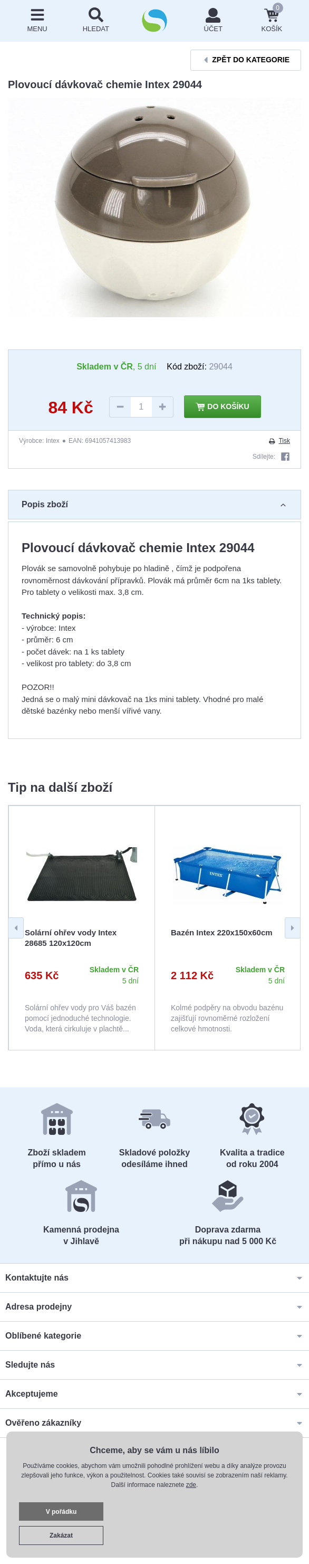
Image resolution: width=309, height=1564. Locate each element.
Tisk (279, 440)
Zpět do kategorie (245, 60)
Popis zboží (154, 504)
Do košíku (222, 407)
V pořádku (61, 1511)
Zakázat (61, 1535)
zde (191, 1485)
